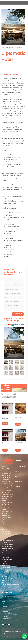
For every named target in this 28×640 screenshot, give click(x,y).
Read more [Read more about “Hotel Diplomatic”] (18, 450)
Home (2, 47)
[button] (2, 2)
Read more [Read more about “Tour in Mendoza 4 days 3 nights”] (18, 424)
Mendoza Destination (9, 47)
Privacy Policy (6, 636)
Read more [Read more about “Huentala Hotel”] (5, 423)
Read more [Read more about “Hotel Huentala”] (5, 450)
